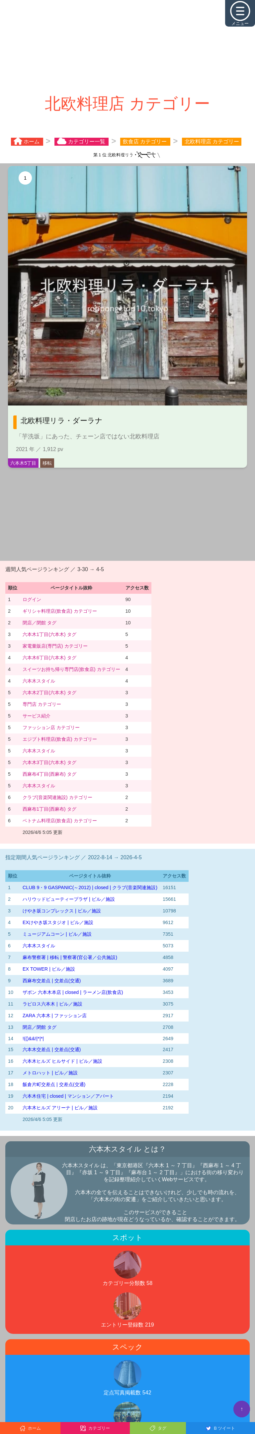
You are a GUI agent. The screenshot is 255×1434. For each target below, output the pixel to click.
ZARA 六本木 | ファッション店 (55, 1015)
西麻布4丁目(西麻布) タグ (49, 774)
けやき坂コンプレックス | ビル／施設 (62, 910)
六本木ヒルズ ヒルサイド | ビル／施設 (62, 1061)
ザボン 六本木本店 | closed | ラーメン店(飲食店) (73, 992)
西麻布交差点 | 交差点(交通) (52, 980)
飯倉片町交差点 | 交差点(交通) (54, 1084)
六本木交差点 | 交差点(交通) (52, 1049)
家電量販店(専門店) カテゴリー (55, 646)
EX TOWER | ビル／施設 (49, 969)
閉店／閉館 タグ (39, 622)
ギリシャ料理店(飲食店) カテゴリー (60, 611)
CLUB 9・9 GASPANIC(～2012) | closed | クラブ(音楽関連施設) (90, 887)
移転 (47, 463)
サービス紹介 (36, 715)
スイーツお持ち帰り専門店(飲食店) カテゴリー (71, 669)
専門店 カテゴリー (42, 704)
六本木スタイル (39, 681)
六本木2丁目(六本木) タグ (49, 692)
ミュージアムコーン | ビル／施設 (57, 934)
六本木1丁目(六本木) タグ (49, 634)
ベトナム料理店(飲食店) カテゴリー (60, 820)
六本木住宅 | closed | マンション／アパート (68, 1096)
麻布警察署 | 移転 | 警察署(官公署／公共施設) (70, 957)
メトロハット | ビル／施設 (50, 1072)
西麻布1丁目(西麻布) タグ (49, 809)
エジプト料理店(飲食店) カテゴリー (60, 739)
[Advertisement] (127, 46)
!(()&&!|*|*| (33, 1038)
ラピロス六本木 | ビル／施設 (52, 1004)
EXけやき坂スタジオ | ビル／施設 (58, 922)
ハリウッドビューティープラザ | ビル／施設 (69, 899)
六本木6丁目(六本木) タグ (49, 657)
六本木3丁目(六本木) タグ (49, 762)
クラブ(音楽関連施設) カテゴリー (57, 797)
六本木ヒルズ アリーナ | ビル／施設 (60, 1107)
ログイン (32, 599)
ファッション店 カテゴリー (51, 727)
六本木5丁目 (23, 463)
